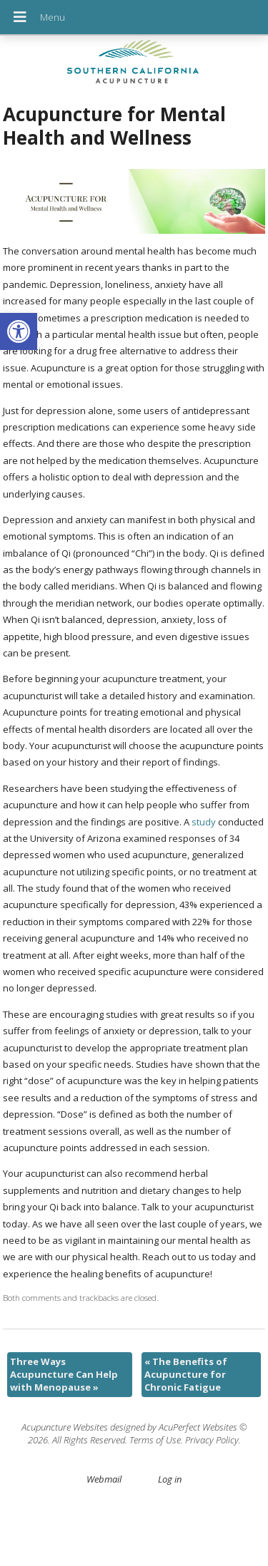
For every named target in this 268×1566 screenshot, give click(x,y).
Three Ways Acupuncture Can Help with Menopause (64, 1374)
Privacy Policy (212, 1439)
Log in (170, 1479)
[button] (18, 331)
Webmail (103, 1479)
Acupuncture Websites (64, 1427)
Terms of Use (155, 1439)
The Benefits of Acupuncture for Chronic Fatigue (185, 1374)
